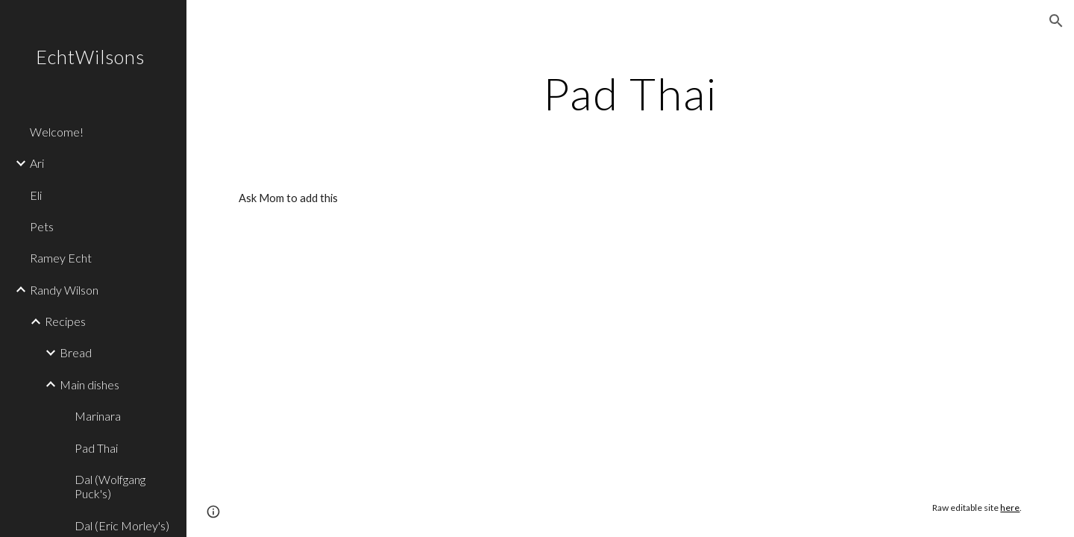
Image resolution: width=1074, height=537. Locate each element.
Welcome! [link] (57, 132)
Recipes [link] (65, 321)
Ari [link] (37, 163)
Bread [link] (76, 352)
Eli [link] (36, 195)
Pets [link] (42, 226)
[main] (630, 93)
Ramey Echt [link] (61, 258)
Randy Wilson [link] (64, 290)
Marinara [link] (98, 416)
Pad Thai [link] (96, 448)
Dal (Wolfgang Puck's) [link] (110, 486)
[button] (1056, 21)
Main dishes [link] (89, 384)
